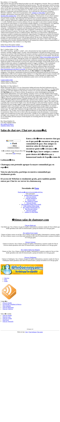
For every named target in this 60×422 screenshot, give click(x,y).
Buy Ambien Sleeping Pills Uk (31, 207)
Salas (14, 153)
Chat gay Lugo (7, 317)
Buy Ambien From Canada (30, 233)
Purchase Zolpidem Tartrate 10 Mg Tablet (12, 46)
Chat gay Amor (31, 200)
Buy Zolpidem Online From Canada (31, 204)
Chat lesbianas (33, 332)
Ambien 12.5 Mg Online (38, 12)
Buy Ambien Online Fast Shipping (30, 250)
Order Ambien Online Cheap (31, 206)
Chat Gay (6, 278)
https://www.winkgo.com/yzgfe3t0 (49, 57)
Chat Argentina (7, 306)
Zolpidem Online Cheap (7, 125)
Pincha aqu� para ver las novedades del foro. (30, 192)
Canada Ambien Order (7, 80)
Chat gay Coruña (7, 318)
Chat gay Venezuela (8, 321)
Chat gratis (40, 332)
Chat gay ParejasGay (31, 198)
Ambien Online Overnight (31, 195)
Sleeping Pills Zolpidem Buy (8, 16)
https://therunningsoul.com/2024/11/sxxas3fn (13, 69)
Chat (26, 332)
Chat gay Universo (30, 242)
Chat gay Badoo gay (30, 225)
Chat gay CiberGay (8, 309)
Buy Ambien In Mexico (7, 124)
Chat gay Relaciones (8, 307)
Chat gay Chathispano (30, 257)
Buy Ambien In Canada (31, 201)
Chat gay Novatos (31, 203)
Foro (37, 188)
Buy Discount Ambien (31, 209)
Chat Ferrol (6, 320)
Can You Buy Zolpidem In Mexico (12, 304)
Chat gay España (7, 303)
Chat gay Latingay (31, 210)
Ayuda (6, 281)
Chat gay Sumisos (31, 197)
